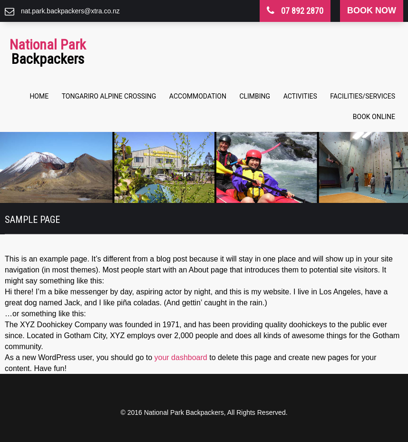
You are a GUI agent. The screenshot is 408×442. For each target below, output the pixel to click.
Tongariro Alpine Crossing (109, 96)
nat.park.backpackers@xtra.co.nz (70, 11)
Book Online (374, 117)
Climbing (254, 96)
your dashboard (181, 357)
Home (39, 96)
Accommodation (197, 96)
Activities (300, 96)
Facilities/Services (362, 96)
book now (371, 10)
